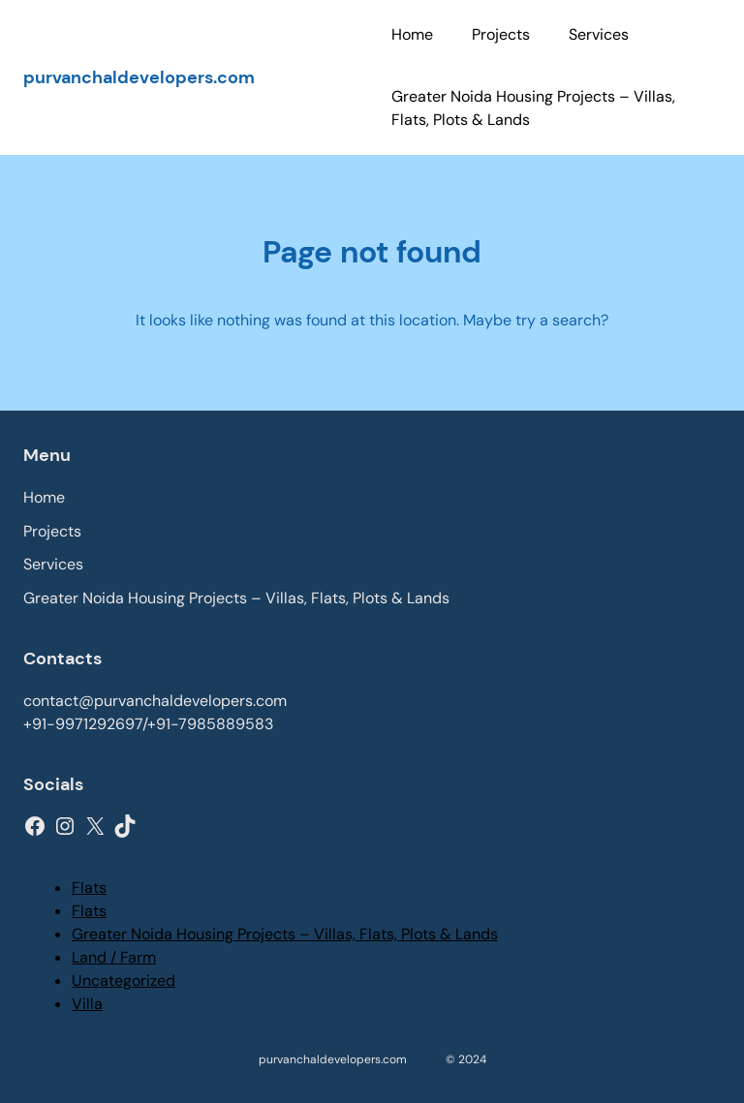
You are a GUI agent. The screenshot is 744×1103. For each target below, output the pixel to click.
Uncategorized (123, 980)
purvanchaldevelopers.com (139, 77)
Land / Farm (114, 957)
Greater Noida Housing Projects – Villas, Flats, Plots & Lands (285, 934)
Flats (89, 887)
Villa (87, 1004)
